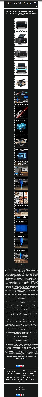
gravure (16, 371)
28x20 (23, 377)
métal (27, 377)
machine (20, 379)
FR (22, 392)
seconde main (13, 375)
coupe (35, 379)
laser (18, 381)
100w (8, 375)
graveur (32, 377)
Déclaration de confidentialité (21, 389)
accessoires (24, 375)
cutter (8, 371)
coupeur (32, 379)
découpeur (26, 373)
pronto (21, 377)
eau (35, 371)
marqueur (18, 373)
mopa (28, 379)
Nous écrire (21, 387)
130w (25, 379)
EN (20, 392)
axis (14, 377)
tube (28, 371)
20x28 (21, 371)
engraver (28, 375)
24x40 (15, 379)
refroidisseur (9, 379)
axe (35, 375)
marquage (10, 373)
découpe (10, 377)
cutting (17, 377)
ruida (31, 371)
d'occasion (24, 381)
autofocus (19, 375)
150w (12, 371)
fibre (25, 371)
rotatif (32, 375)
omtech (33, 373)
